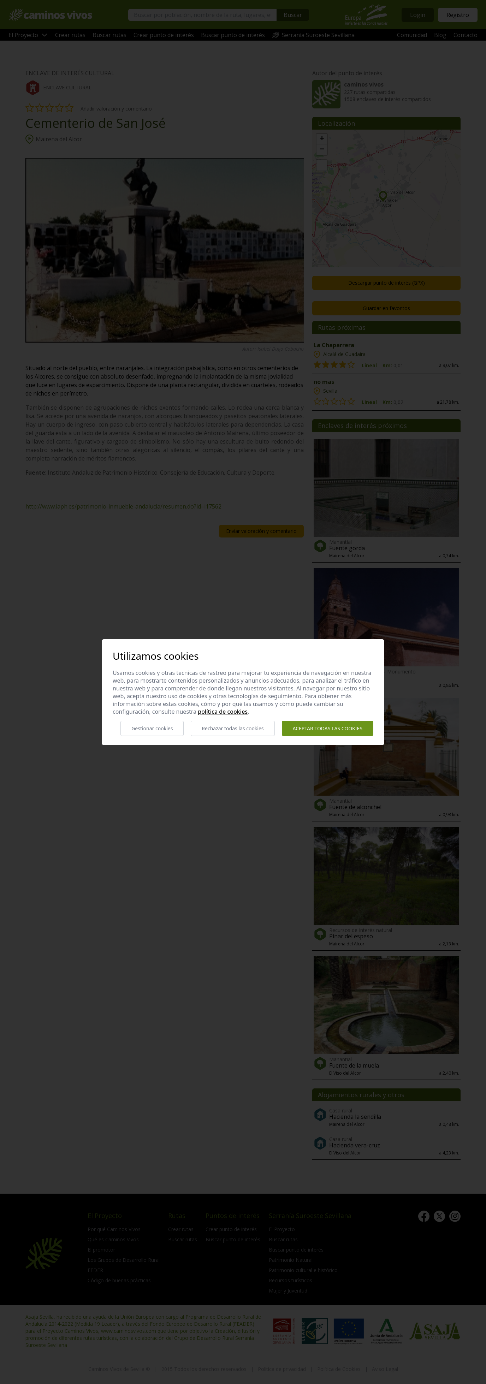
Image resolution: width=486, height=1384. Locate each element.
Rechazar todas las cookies (232, 728)
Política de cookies (223, 711)
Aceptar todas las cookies (327, 728)
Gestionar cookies (152, 728)
